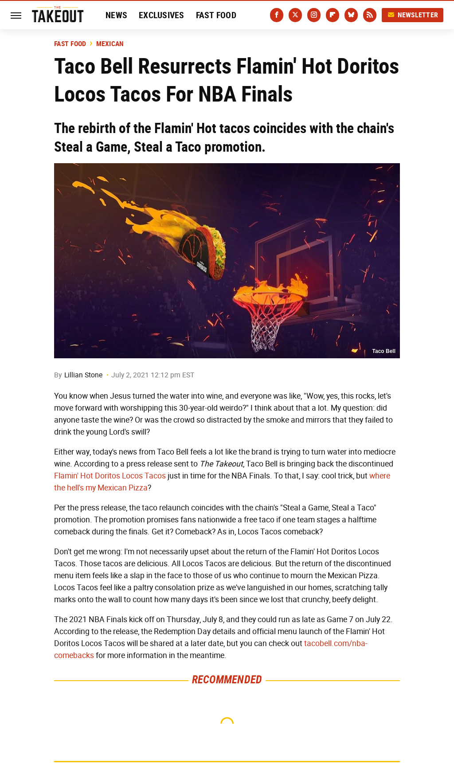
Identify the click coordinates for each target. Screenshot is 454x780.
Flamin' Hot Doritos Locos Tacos (110, 476)
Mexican (110, 43)
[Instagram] (314, 15)
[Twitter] (295, 15)
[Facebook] (276, 15)
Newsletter (412, 15)
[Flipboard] (332, 15)
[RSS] (369, 15)
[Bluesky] (351, 15)
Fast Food (216, 15)
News (116, 15)
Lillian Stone (83, 375)
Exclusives (161, 15)
